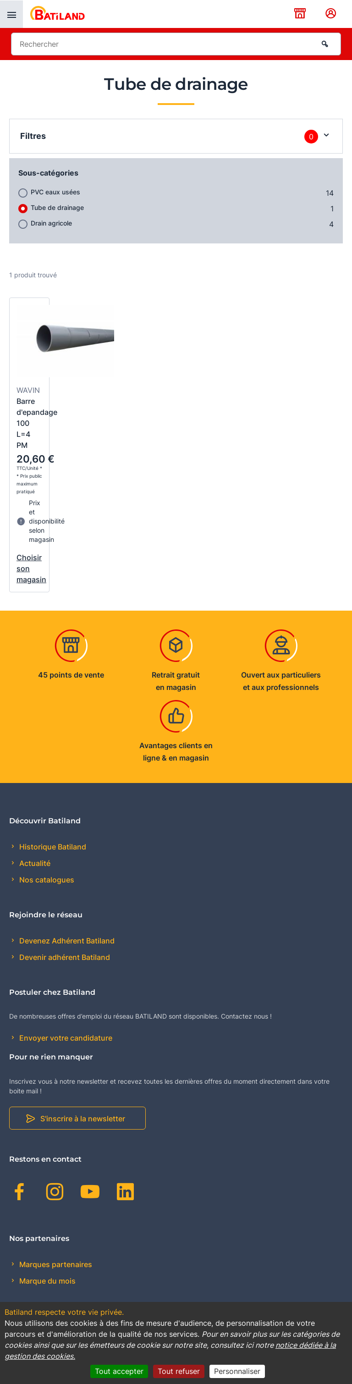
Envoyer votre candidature (64, 1037)
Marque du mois (46, 1280)
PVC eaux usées (55, 192)
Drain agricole (51, 223)
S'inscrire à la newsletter (82, 1118)
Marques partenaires (54, 1264)
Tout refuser (179, 1371)
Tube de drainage (57, 207)
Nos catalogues (45, 879)
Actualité (33, 863)
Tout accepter (119, 1371)
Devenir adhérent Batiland (63, 957)
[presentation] (11, 14)
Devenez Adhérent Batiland (66, 940)
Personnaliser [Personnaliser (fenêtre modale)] (237, 1371)
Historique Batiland (51, 846)
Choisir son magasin (29, 568)
